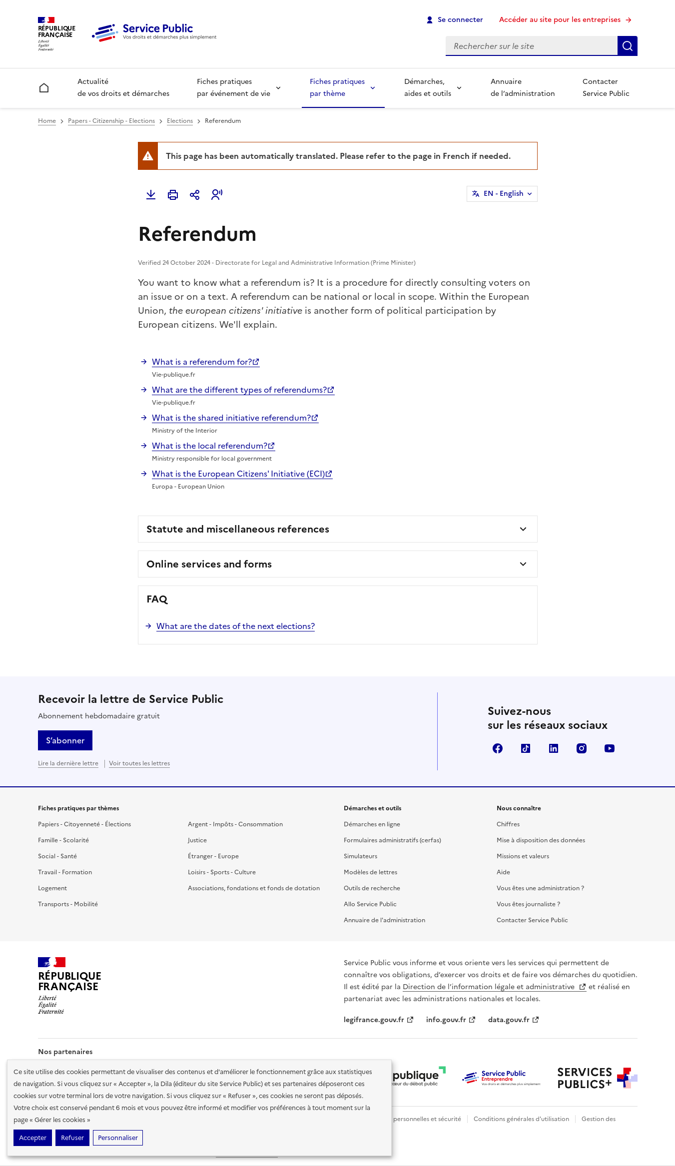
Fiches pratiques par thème (337, 87)
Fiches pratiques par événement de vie (233, 87)
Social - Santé (57, 856)
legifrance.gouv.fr (379, 1020)
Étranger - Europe (213, 856)
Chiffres (508, 824)
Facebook (498, 748)
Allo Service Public (370, 904)
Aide (503, 872)
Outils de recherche (372, 888)
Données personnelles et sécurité (413, 1119)
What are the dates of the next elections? (235, 626)
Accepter (32, 1138)
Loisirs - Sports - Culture (222, 872)
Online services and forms (209, 564)
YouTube (610, 748)
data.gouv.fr (514, 1020)
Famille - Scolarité (63, 840)
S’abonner (65, 740)
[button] (217, 195)
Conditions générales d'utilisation (521, 1119)
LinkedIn (554, 748)
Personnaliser (118, 1138)
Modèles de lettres (370, 872)
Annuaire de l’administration (523, 87)
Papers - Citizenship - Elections (111, 120)
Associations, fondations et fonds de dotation (254, 888)
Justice (197, 840)
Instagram (582, 748)
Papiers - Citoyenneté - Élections (84, 824)
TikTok (526, 748)
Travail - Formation (65, 872)
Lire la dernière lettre (68, 763)
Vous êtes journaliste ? (528, 904)
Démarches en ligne (372, 824)
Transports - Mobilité (68, 904)
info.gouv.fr (451, 1020)
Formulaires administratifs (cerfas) (392, 840)
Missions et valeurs (523, 856)
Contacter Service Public (606, 87)
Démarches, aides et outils (427, 87)
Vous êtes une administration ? (540, 888)
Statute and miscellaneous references (237, 529)
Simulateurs (360, 856)
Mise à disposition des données (541, 840)
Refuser (72, 1138)
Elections (180, 120)
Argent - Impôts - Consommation (235, 824)
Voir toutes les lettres (139, 763)
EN (504, 194)
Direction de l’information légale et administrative (495, 987)
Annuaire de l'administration (384, 920)
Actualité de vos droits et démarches (123, 87)
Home (47, 120)
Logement (52, 888)
